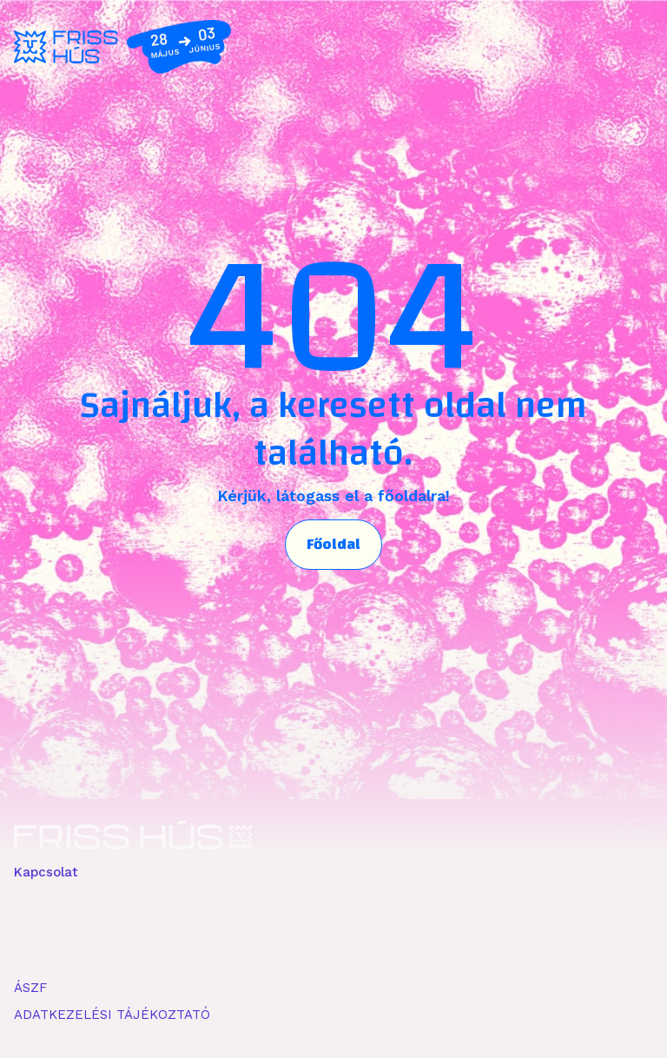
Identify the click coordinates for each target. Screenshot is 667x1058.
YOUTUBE (201, 928)
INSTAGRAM (126, 928)
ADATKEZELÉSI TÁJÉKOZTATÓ (112, 1014)
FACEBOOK (48, 928)
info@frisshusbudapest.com (106, 889)
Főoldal (333, 544)
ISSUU (263, 928)
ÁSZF (30, 987)
